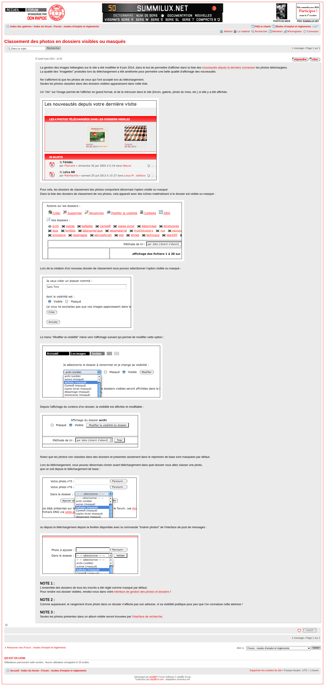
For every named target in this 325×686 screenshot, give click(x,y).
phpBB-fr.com (157, 679)
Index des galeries (21, 26)
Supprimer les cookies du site (266, 670)
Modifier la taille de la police (315, 26)
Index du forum (42, 26)
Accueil (14, 670)
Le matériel (244, 31)
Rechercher (261, 31)
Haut (6, 625)
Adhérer (228, 31)
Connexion (313, 31)
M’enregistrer (294, 31)
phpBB (152, 677)
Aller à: (240, 648)
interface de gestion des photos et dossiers (141, 591)
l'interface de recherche (147, 616)
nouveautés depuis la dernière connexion (228, 67)
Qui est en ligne (14, 658)
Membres (277, 31)
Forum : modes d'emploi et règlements (76, 26)
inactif (309, 630)
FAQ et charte (263, 26)
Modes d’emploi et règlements (293, 26)
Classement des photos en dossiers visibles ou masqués (64, 41)
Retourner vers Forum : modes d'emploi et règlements (36, 647)
